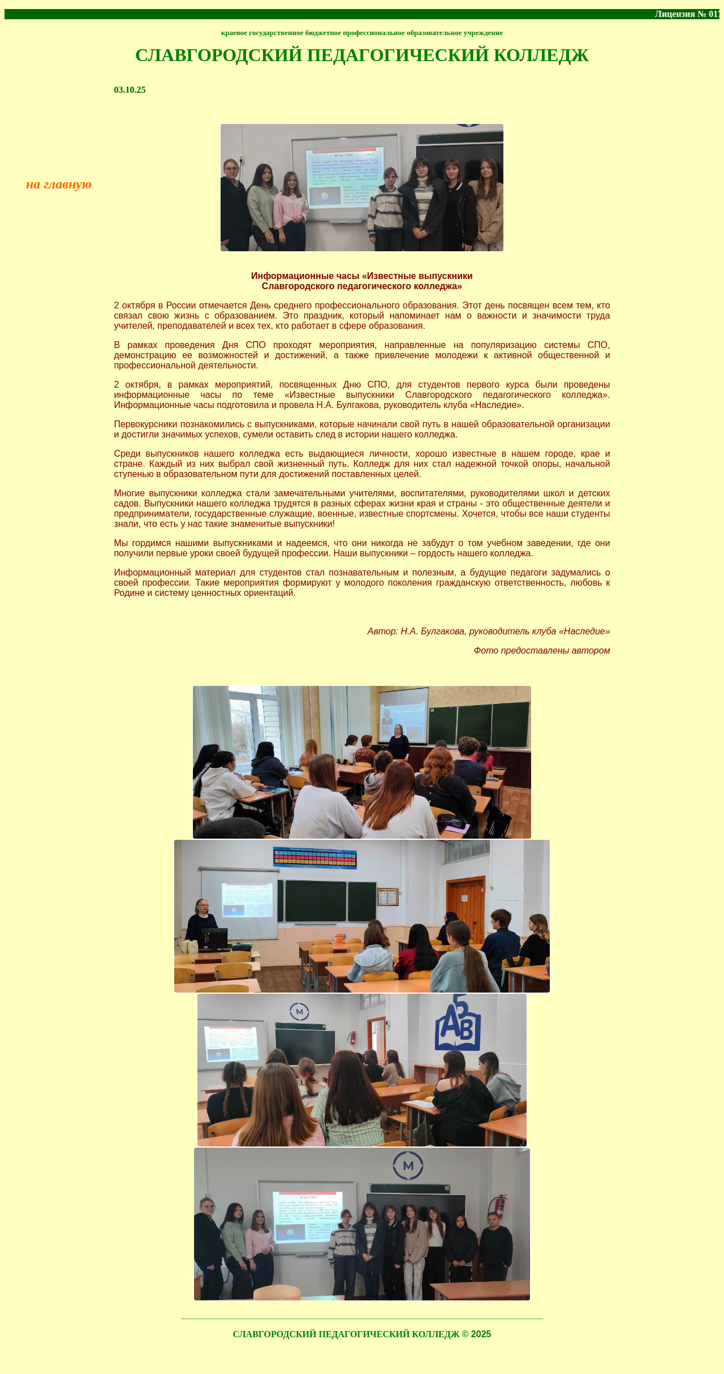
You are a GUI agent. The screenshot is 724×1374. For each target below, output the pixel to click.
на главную (59, 184)
